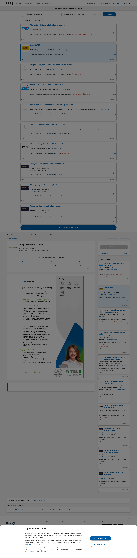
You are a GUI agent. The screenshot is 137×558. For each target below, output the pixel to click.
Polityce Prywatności (34, 544)
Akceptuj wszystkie (100, 538)
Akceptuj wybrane (100, 544)
